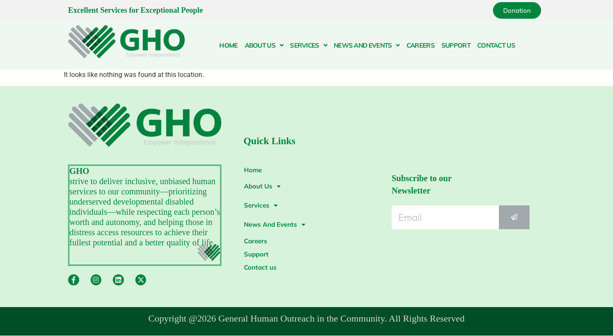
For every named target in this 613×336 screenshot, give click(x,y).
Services (308, 45)
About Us (264, 45)
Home (228, 45)
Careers (421, 45)
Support (455, 45)
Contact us (496, 45)
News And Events (367, 45)
